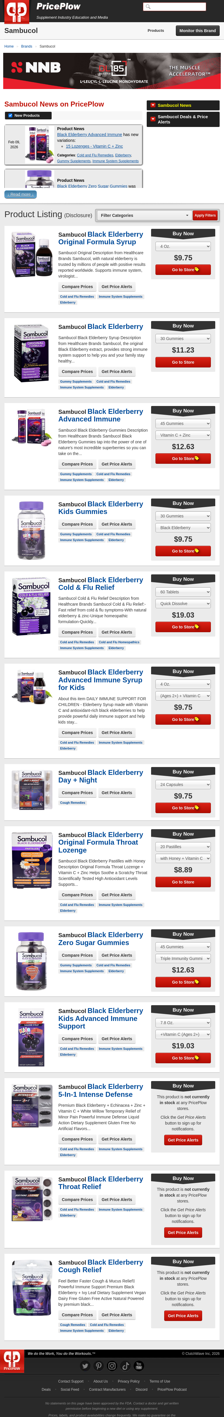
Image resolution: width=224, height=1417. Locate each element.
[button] (112, 186)
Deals (46, 1380)
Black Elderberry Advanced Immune (89, 125)
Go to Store (185, 260)
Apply (205, 206)
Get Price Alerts (117, 278)
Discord (142, 1380)
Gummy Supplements (73, 152)
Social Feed (70, 1380)
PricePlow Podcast (172, 1380)
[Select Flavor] (183, 426)
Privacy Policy (129, 1372)
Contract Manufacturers (107, 1380)
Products (156, 30)
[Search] (174, 6)
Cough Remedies (72, 794)
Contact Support (70, 1372)
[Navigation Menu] (213, 7)
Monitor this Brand (198, 30)
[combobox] (144, 206)
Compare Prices (77, 278)
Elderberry (123, 146)
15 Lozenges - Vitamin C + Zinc (94, 137)
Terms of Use (160, 1372)
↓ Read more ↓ (20, 185)
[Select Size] (183, 237)
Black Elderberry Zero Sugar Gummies (92, 177)
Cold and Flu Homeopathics (119, 633)
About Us (100, 1372)
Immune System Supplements (115, 152)
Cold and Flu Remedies (95, 146)
